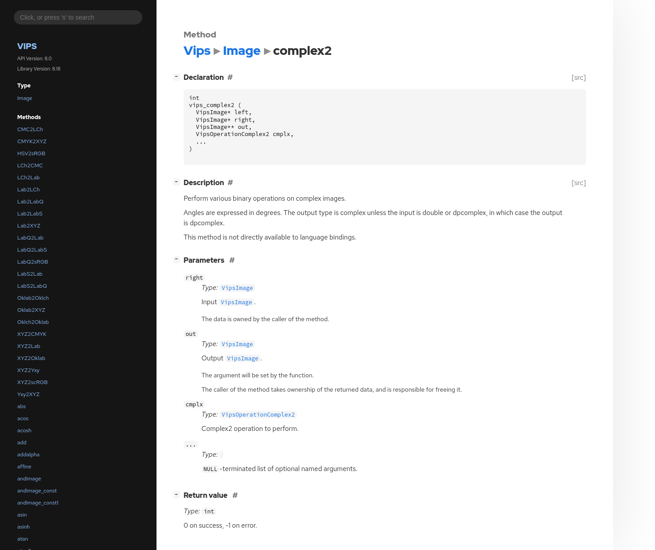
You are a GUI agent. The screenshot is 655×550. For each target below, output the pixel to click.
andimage (29, 478)
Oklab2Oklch (33, 298)
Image (25, 98)
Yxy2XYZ (28, 394)
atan (22, 538)
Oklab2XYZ (31, 310)
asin (22, 514)
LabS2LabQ (32, 285)
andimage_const (37, 490)
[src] (578, 77)
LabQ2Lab (30, 237)
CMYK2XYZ (31, 141)
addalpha (28, 454)
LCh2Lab (28, 177)
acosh (24, 430)
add (22, 442)
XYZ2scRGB (32, 382)
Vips (27, 46)
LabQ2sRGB (32, 261)
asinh (23, 526)
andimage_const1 (37, 502)
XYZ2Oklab (31, 358)
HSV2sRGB (31, 153)
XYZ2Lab (29, 346)
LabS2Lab (30, 273)
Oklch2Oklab (33, 322)
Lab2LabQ (30, 201)
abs (21, 406)
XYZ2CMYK (31, 334)
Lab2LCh (28, 189)
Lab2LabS (30, 213)
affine (24, 466)
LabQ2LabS (32, 249)
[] (178, 76)
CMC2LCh (30, 129)
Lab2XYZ (29, 225)
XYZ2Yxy (28, 370)
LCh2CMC (30, 165)
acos (23, 418)
